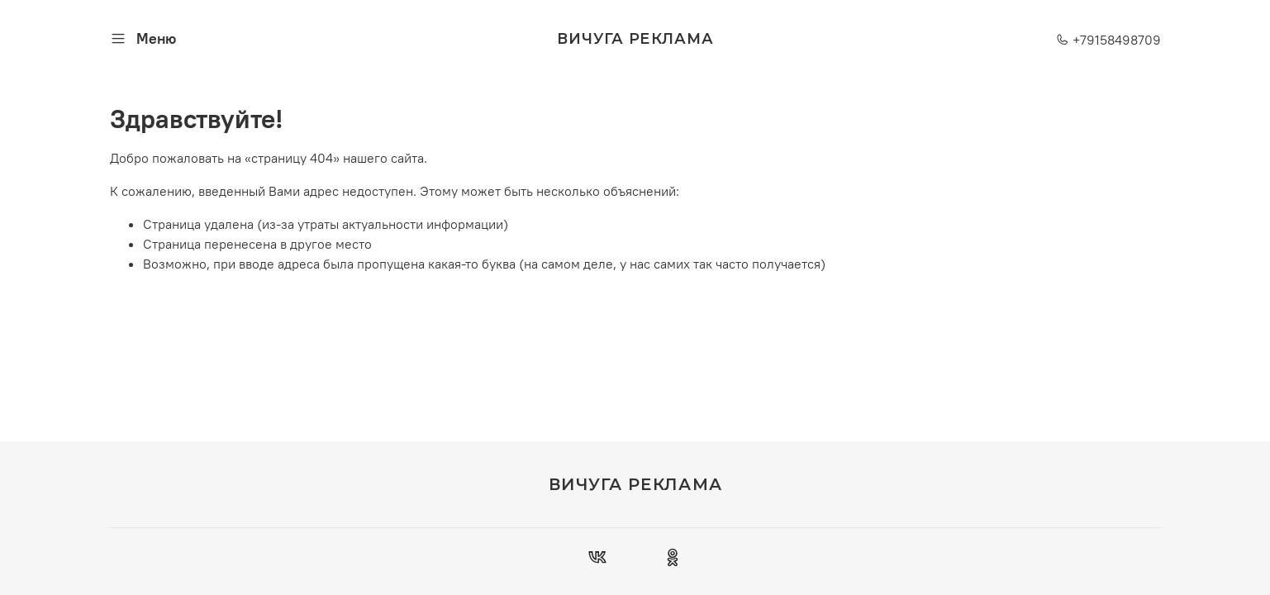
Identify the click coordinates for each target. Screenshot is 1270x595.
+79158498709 (1108, 39)
